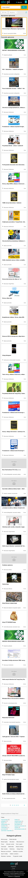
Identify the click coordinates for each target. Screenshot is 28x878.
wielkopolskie (4, 824)
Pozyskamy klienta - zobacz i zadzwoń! (12, 145)
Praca (2, 844)
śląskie (2, 822)
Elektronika (11, 846)
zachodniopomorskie (19, 829)
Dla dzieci (12, 841)
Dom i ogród (19, 844)
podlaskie (3, 821)
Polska (2, 817)
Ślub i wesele (4, 849)
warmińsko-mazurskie (6, 830)
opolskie (16, 827)
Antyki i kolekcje (20, 846)
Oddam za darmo (14, 853)
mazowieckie (4, 819)
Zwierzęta (3, 846)
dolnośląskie (17, 824)
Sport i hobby (4, 853)
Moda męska (4, 841)
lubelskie (3, 826)
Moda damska (12, 839)
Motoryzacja (4, 839)
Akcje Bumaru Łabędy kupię (9, 603)
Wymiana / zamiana (6, 856)
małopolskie (4, 827)
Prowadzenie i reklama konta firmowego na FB (14, 412)
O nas (13, 868)
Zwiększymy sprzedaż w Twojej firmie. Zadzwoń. (15, 222)
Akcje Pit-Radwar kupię (8, 774)
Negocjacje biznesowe (8, 717)
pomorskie (3, 829)
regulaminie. (17, 876)
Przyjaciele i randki (17, 856)
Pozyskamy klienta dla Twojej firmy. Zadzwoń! (14, 393)
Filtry (4, 12)
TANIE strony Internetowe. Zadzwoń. (12, 203)
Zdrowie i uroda (10, 844)
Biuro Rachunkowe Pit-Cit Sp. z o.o (11, 469)
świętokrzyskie (18, 821)
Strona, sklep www (7, 298)
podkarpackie (18, 822)
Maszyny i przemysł (6, 851)
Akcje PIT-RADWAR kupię (9, 622)
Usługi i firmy (20, 849)
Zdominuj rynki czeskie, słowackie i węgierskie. (14, 527)
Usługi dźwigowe (6, 355)
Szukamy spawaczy (7, 565)
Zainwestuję (5, 584)
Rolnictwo (12, 849)
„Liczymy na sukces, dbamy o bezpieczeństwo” (14, 508)
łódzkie (16, 819)
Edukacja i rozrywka (18, 851)
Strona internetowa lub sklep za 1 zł (11, 279)
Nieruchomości (20, 841)
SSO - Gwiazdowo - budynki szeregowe (12, 69)
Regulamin (13, 866)
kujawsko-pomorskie (19, 826)
